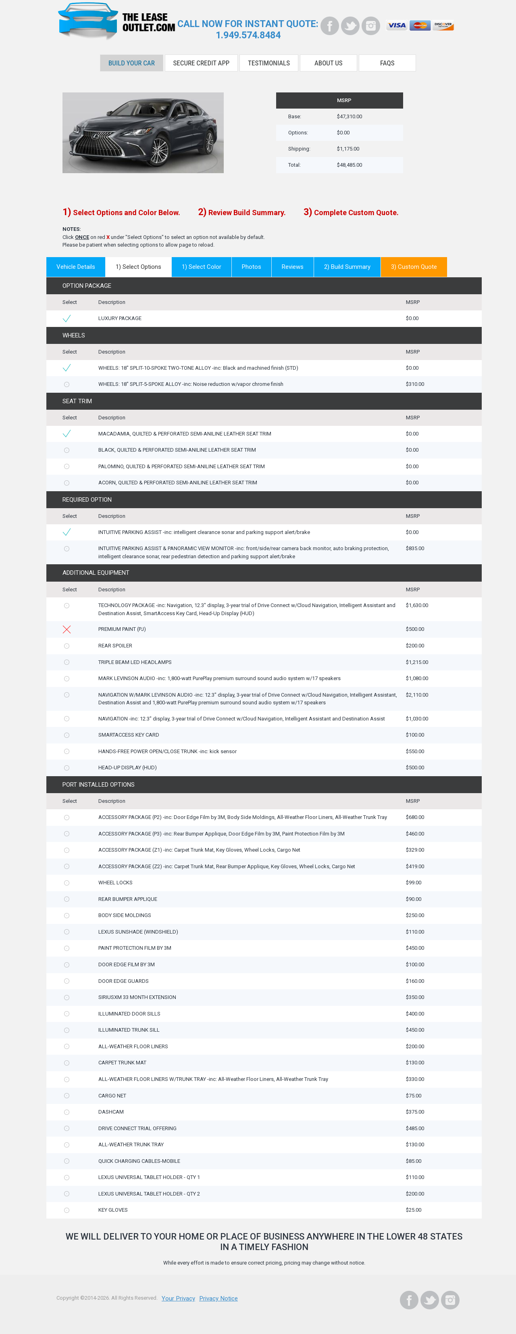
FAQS (387, 60)
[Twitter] (350, 26)
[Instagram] (371, 26)
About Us (328, 60)
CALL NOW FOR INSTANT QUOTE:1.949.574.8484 (248, 28)
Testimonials (269, 60)
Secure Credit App (201, 60)
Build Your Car (131, 60)
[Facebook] (329, 26)
